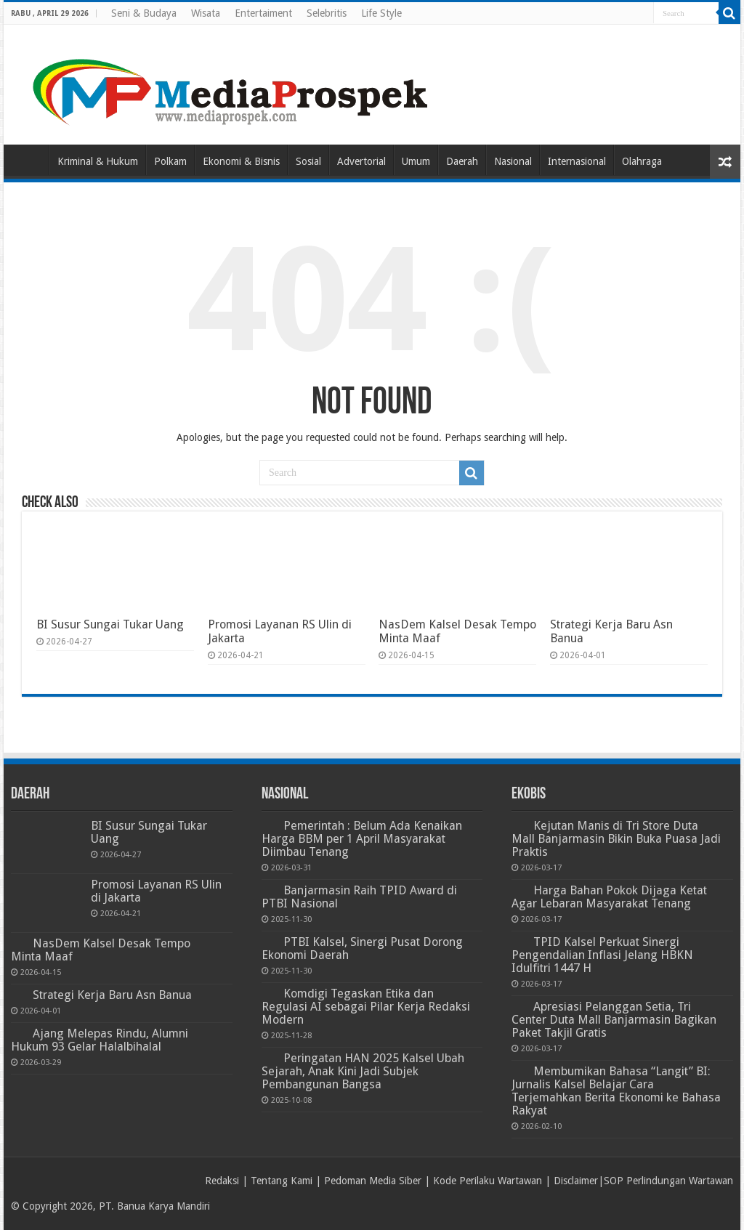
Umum (416, 161)
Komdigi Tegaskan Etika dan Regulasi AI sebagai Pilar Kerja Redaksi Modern (366, 1007)
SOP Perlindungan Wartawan (668, 1180)
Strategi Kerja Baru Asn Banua (112, 995)
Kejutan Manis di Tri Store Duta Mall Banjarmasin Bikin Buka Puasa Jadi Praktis (616, 839)
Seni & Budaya (144, 13)
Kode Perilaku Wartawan (487, 1180)
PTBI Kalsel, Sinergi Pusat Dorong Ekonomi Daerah (362, 948)
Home (30, 160)
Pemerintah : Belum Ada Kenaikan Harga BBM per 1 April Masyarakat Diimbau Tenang (362, 839)
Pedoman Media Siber (372, 1180)
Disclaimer (576, 1180)
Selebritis (327, 13)
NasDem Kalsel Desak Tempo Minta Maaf (100, 949)
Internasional (577, 161)
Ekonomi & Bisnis (241, 161)
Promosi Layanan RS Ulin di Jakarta (156, 891)
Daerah (462, 161)
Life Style (381, 13)
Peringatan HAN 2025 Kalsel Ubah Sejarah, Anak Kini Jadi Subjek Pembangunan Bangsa (363, 1071)
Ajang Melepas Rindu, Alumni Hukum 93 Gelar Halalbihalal (99, 1040)
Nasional (513, 161)
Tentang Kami (281, 1180)
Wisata (205, 13)
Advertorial (361, 161)
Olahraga (642, 161)
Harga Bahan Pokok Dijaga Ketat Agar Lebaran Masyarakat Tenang (609, 896)
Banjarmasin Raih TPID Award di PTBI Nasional (359, 896)
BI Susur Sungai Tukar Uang (110, 624)
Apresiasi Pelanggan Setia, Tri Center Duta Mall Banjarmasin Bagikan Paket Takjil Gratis (614, 1020)
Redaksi (222, 1180)
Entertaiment (263, 13)
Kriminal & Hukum (97, 161)
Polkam (170, 161)
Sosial (308, 161)
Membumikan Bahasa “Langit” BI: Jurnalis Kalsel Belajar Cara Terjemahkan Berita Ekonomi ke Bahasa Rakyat (616, 1090)
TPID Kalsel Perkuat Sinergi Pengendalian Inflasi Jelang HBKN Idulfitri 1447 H (602, 955)
